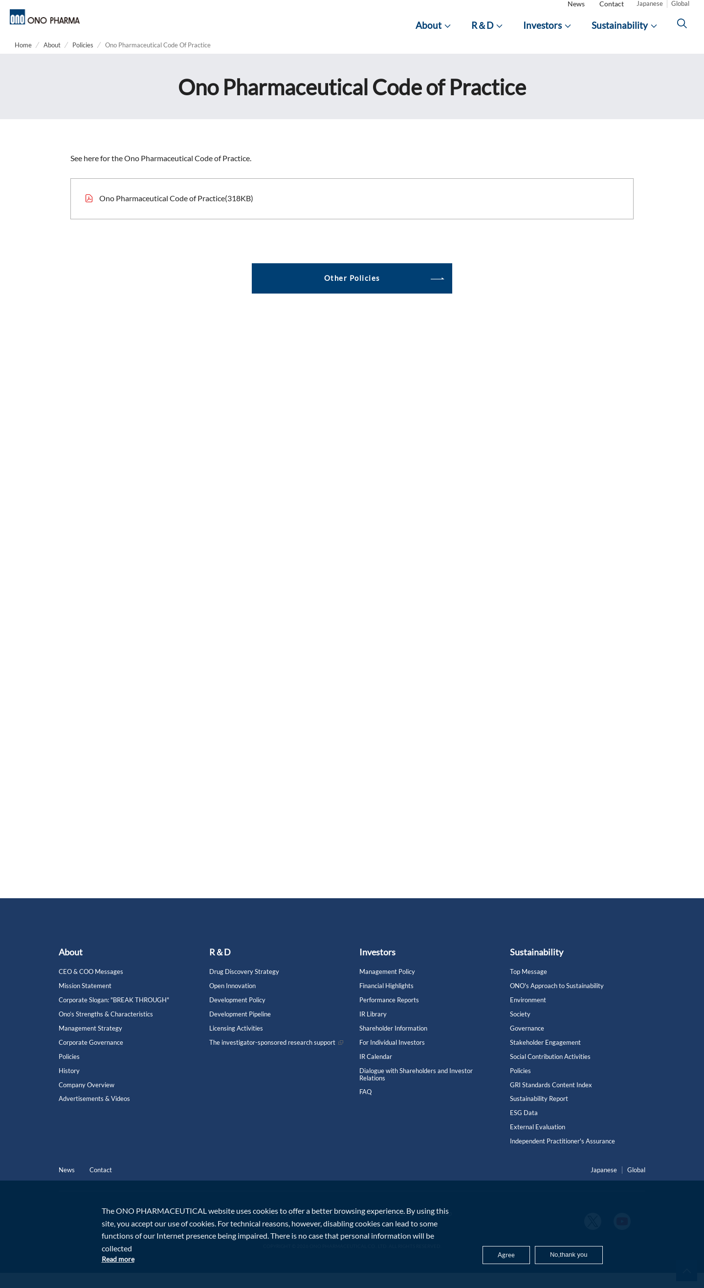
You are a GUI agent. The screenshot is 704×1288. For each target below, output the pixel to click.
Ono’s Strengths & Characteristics (106, 1029)
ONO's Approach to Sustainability (557, 1001)
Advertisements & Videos (94, 1114)
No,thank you (564, 1253)
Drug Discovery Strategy (244, 987)
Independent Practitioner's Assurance (562, 1156)
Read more (120, 1258)
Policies (82, 60)
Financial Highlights (386, 1001)
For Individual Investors (392, 1057)
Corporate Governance (91, 1057)
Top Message (528, 987)
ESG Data (524, 1128)
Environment (528, 1015)
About (52, 60)
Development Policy (237, 1015)
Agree (496, 1253)
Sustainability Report (539, 1114)
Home (23, 60)
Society (520, 1029)
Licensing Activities (236, 1043)
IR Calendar (375, 1071)
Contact (611, 11)
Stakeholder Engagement (545, 1057)
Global (680, 11)
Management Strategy (90, 1043)
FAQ (365, 1107)
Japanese (650, 11)
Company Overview (86, 1099)
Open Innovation (232, 1001)
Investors (377, 967)
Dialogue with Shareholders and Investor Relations (416, 1089)
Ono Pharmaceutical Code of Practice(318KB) (176, 212)
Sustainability (536, 967)
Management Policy (387, 987)
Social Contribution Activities (550, 1071)
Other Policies (352, 292)
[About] (433, 33)
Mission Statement (85, 1001)
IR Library (373, 1029)
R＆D (220, 967)
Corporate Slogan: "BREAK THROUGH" (114, 1015)
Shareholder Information (393, 1043)
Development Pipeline (240, 1029)
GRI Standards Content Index (551, 1099)
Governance (527, 1043)
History (69, 1085)
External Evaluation (537, 1142)
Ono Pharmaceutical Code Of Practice (158, 60)
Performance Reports (389, 1015)
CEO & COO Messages (91, 987)
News (576, 11)
